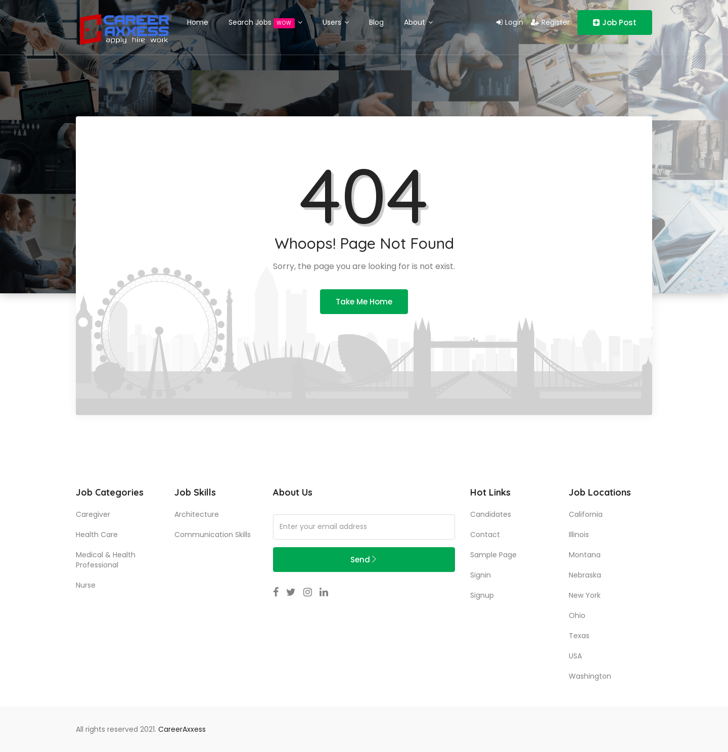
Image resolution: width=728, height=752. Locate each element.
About (418, 22)
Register (550, 22)
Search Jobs (265, 22)
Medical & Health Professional (105, 560)
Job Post (614, 22)
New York (585, 595)
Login (509, 22)
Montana (585, 555)
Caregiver (93, 514)
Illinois (579, 534)
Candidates (490, 514)
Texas (579, 636)
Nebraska (585, 575)
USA (575, 656)
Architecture (196, 514)
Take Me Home (364, 301)
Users (336, 22)
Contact (485, 534)
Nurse (86, 585)
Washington (590, 676)
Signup (482, 595)
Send (364, 559)
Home (197, 22)
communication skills (212, 534)
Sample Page (493, 555)
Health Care (97, 534)
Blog (376, 22)
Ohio (577, 615)
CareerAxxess (182, 729)
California (586, 514)
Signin (480, 575)
